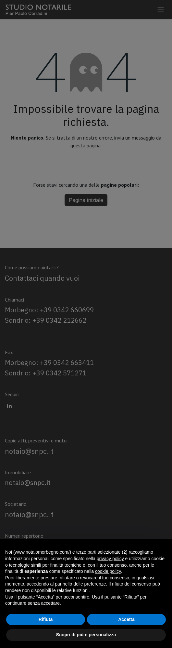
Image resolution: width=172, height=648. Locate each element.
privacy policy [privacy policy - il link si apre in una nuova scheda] (110, 558)
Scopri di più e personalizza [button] (86, 634)
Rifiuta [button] (46, 619)
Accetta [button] (126, 619)
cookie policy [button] (108, 571)
